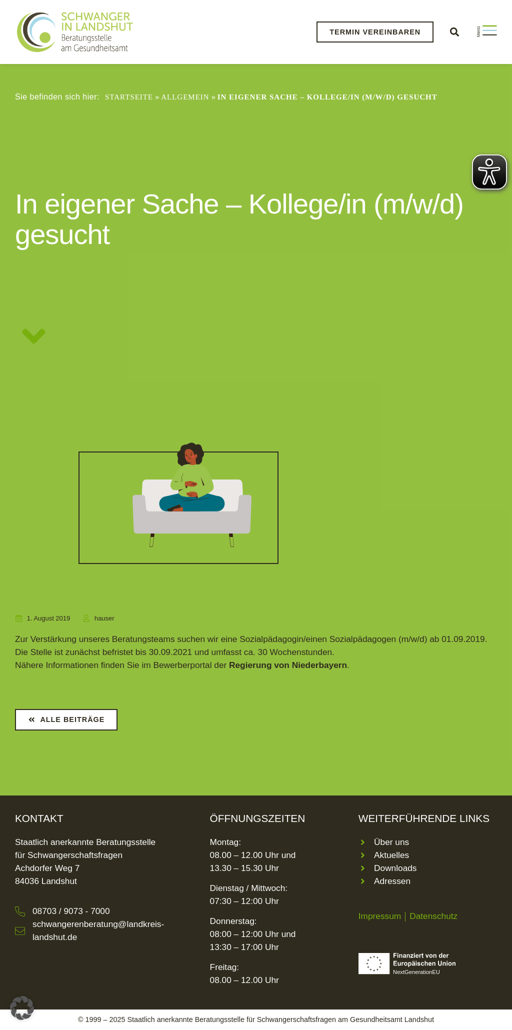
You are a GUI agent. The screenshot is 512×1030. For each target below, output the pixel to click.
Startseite (129, 97)
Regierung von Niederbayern (288, 665)
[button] (454, 32)
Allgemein (185, 97)
